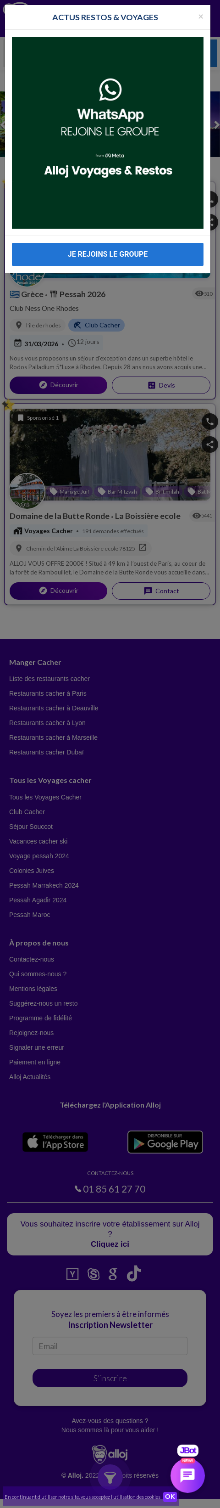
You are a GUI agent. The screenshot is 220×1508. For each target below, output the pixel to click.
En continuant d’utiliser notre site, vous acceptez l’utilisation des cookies (82, 1497)
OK (170, 1497)
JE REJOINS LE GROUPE (108, 251)
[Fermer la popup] (201, 12)
